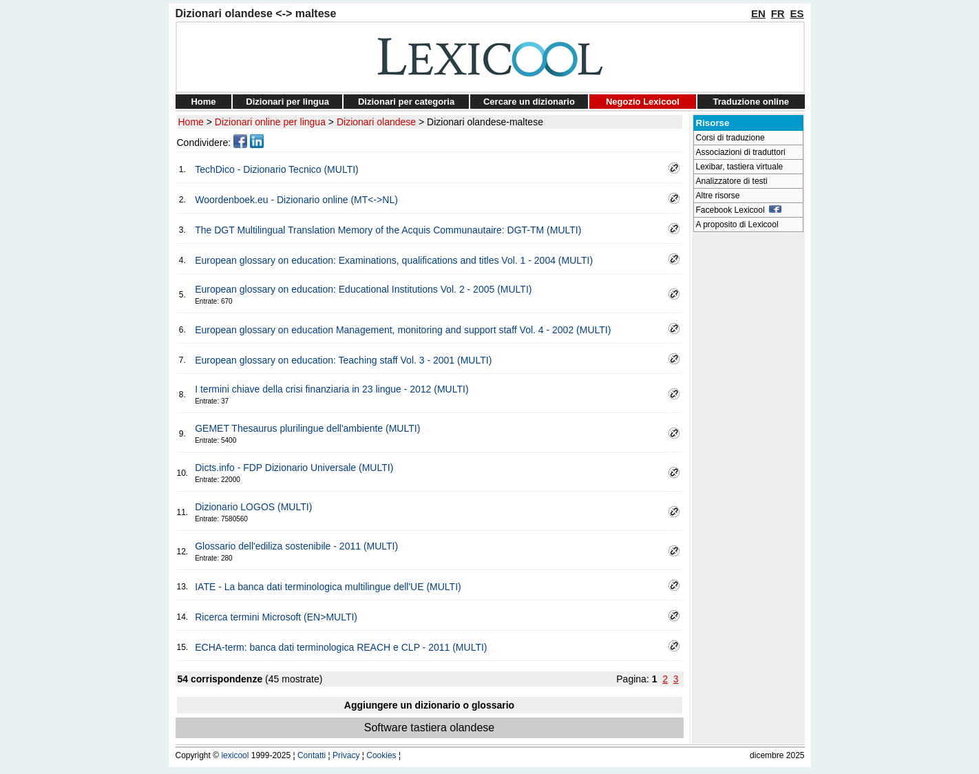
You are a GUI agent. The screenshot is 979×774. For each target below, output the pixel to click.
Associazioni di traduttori (741, 152)
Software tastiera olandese (429, 727)
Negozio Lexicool (643, 101)
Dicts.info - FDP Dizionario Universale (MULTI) (294, 467)
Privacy (346, 755)
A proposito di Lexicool (737, 224)
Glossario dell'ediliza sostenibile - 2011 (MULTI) (296, 546)
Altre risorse (718, 195)
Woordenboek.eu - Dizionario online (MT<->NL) (296, 199)
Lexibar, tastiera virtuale (739, 166)
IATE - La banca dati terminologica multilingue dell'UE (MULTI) (328, 586)
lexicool (235, 755)
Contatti (311, 755)
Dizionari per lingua (287, 101)
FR (778, 13)
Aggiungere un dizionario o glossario (429, 705)
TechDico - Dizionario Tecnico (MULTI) (277, 169)
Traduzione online (751, 101)
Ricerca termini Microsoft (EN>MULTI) (276, 617)
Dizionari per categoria (406, 101)
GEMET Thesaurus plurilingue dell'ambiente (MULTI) (307, 428)
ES (796, 13)
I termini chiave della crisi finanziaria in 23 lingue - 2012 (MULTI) (331, 389)
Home (203, 101)
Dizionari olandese (376, 121)
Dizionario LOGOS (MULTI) (253, 506)
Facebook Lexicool (739, 210)
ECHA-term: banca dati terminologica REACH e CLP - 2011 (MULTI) (341, 647)
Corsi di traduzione (730, 138)
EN (758, 13)
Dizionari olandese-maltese (485, 121)
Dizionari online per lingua (270, 121)
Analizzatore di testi (732, 181)
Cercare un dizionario (529, 101)
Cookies (381, 755)
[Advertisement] (748, 444)
